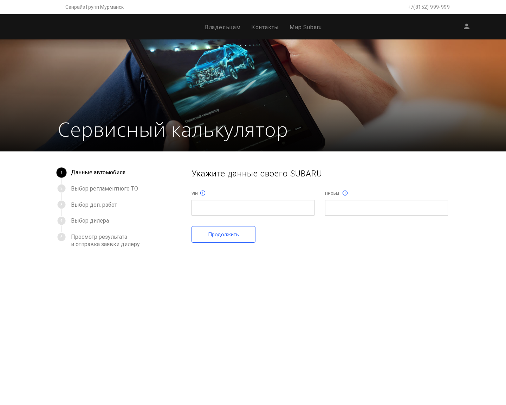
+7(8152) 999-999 (429, 7)
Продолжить (223, 234)
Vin (199, 193)
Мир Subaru (306, 27)
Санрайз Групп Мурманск (94, 7)
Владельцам (223, 27)
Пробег (336, 193)
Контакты (265, 27)
